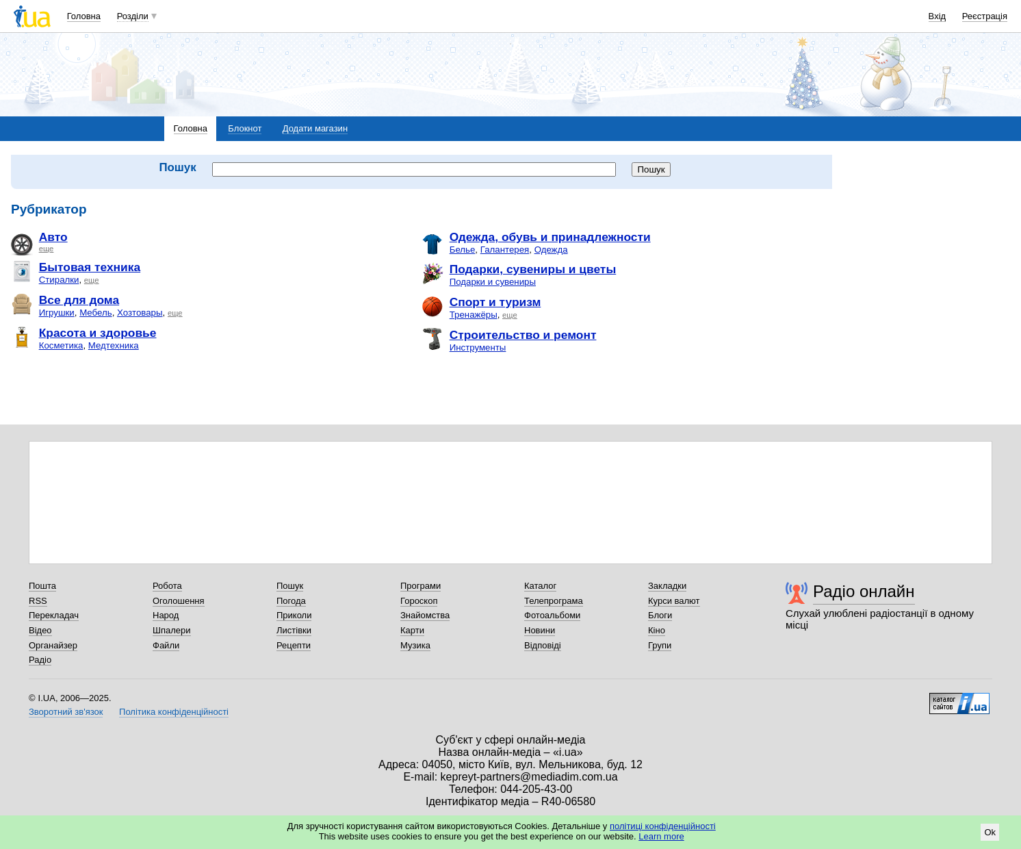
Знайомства (425, 615)
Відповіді (542, 645)
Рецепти (293, 645)
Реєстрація (984, 16)
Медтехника (113, 345)
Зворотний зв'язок (66, 712)
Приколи (293, 615)
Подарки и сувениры (493, 282)
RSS (38, 601)
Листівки (293, 630)
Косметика (61, 345)
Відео (40, 630)
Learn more (661, 836)
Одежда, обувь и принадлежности (550, 237)
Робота (167, 586)
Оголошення (179, 601)
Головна (84, 16)
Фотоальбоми (552, 615)
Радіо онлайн (864, 591)
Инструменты (478, 347)
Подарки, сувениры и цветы (533, 269)
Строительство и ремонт (523, 335)
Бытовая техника (89, 267)
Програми (420, 586)
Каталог (540, 586)
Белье (463, 249)
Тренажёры (473, 314)
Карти (412, 630)
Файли (166, 645)
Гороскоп (418, 601)
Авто (53, 237)
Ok (990, 832)
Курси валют (674, 601)
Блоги (660, 615)
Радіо (40, 660)
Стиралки (59, 280)
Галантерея (505, 249)
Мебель (95, 312)
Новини (539, 630)
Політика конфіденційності (174, 712)
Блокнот (244, 128)
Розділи (132, 16)
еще (46, 248)
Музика (415, 645)
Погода (291, 601)
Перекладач (54, 615)
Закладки (667, 586)
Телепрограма (553, 601)
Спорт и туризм (495, 302)
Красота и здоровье (98, 333)
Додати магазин (315, 128)
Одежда (551, 249)
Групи (659, 645)
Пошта (42, 586)
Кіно (656, 630)
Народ (166, 615)
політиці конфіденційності (663, 826)
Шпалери (172, 630)
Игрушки (57, 312)
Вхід (937, 16)
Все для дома (79, 300)
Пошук (289, 586)
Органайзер (53, 645)
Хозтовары (140, 312)
